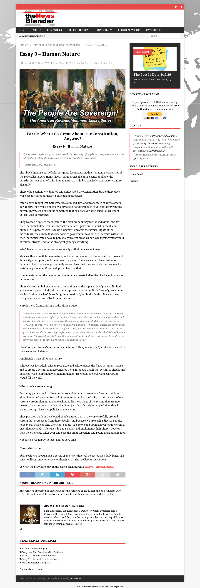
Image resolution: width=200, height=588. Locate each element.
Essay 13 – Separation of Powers (39, 555)
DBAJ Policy (104, 30)
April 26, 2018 (140, 158)
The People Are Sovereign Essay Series (88, 63)
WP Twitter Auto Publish (87, 587)
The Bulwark (137, 174)
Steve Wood (58, 63)
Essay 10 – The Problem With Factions (42, 552)
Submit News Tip (129, 30)
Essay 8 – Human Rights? (35, 548)
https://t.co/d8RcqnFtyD (164, 135)
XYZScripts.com (116, 587)
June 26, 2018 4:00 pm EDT (36, 63)
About (36, 30)
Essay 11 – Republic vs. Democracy (40, 559)
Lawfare (134, 181)
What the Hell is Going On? (36, 562)
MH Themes (75, 578)
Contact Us (54, 30)
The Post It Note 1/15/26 (152, 74)
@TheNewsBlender (154, 143)
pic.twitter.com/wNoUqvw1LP (149, 150)
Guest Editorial (79, 30)
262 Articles (77, 505)
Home (22, 30)
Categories (153, 30)
